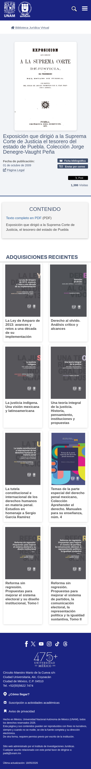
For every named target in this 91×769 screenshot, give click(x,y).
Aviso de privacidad (19, 711)
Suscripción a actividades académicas (31, 702)
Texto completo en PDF (24, 218)
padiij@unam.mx (12, 753)
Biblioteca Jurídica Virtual (30, 27)
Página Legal (14, 170)
